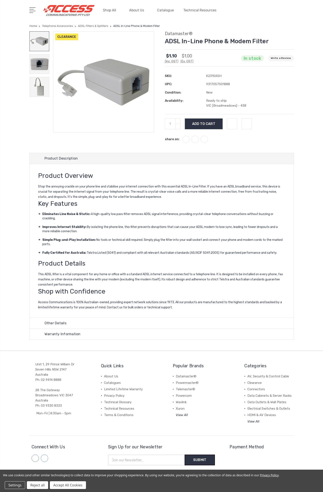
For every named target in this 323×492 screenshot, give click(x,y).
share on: (172, 139)
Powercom (184, 396)
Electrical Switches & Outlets (268, 409)
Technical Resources (201, 10)
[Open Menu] (33, 9)
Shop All (111, 10)
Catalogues (112, 383)
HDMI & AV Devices (261, 415)
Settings (14, 485)
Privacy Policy (114, 396)
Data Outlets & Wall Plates (266, 402)
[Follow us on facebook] (35, 458)
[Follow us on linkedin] (44, 458)
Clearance (254, 383)
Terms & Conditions (118, 415)
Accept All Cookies (68, 485)
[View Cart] (291, 13)
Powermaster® (187, 383)
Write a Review (281, 58)
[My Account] (252, 13)
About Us (138, 10)
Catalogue (165, 10)
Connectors (256, 389)
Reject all (37, 485)
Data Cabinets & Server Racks (269, 396)
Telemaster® (185, 389)
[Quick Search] (278, 13)
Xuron (180, 409)
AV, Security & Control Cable (268, 376)
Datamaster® (186, 376)
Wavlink (181, 402)
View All (182, 415)
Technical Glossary (118, 402)
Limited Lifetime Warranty (123, 389)
